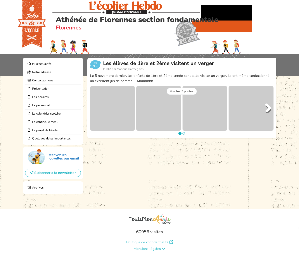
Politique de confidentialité (149, 242)
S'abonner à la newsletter (53, 172)
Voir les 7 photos (182, 91)
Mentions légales (149, 248)
